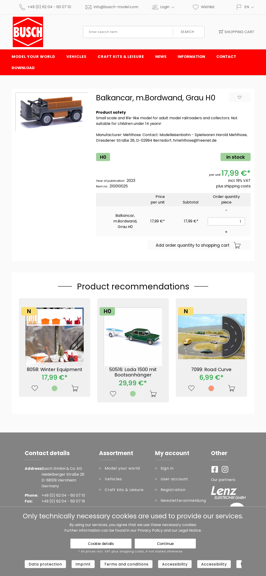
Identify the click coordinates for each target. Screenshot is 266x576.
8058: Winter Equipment (54, 369)
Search (187, 32)
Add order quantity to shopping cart (198, 245)
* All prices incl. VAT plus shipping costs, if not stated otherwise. (130, 551)
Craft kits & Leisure (121, 56)
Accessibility (175, 564)
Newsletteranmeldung (182, 500)
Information (191, 56)
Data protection (45, 564)
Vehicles (76, 56)
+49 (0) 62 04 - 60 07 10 (49, 7)
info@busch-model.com (116, 7)
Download (23, 67)
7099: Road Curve (211, 369)
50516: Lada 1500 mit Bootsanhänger (133, 372)
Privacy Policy (150, 530)
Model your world (33, 56)
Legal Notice (190, 530)
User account (174, 479)
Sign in (167, 468)
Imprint (83, 564)
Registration (173, 489)
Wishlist (203, 7)
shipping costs (237, 186)
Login (169, 7)
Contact (226, 56)
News (160, 56)
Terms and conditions (126, 564)
